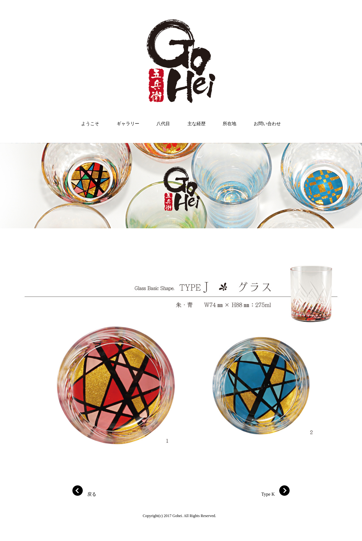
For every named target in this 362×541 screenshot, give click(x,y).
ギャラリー (128, 123)
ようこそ (90, 123)
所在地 (229, 123)
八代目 (163, 123)
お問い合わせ (267, 123)
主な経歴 (196, 123)
